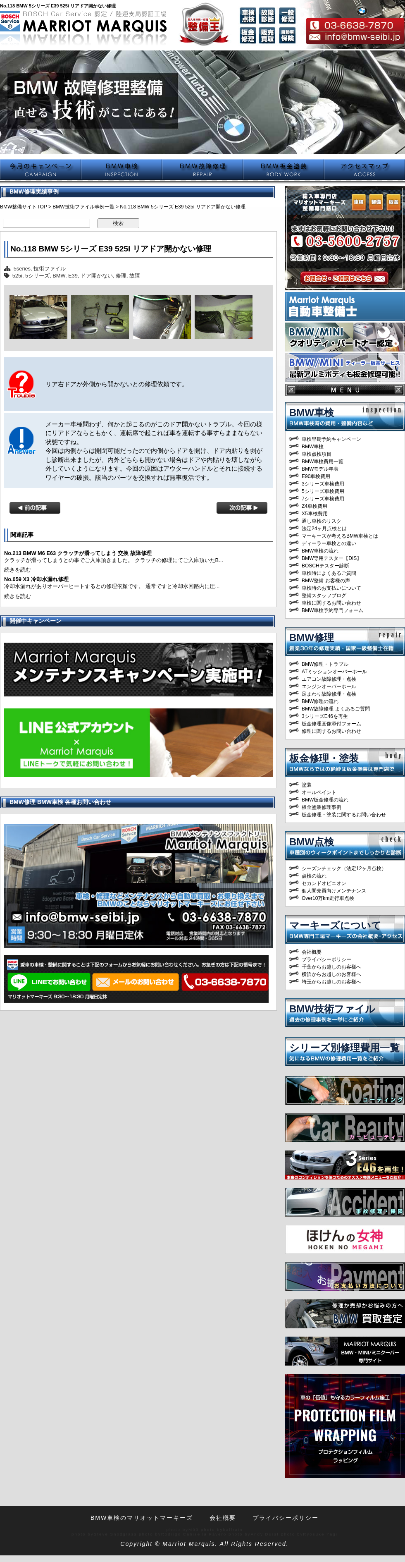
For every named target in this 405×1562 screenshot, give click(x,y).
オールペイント (319, 792)
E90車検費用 (316, 476)
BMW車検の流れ (320, 551)
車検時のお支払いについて (331, 588)
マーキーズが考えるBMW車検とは (340, 536)
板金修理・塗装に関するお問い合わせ (344, 815)
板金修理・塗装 (324, 758)
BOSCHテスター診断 (325, 566)
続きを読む (17, 570)
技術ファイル (49, 269)
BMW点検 (311, 841)
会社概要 (312, 952)
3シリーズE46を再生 (325, 716)
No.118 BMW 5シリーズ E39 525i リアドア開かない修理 (110, 248)
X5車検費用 (315, 514)
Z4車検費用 (314, 506)
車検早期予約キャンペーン (331, 439)
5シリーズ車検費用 (323, 491)
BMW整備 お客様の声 (326, 581)
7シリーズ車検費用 (323, 499)
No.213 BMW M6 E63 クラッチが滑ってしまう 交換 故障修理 (78, 553)
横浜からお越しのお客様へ (331, 974)
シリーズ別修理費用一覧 (344, 1047)
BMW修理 (311, 637)
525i (17, 276)
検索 (118, 223)
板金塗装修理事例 (321, 807)
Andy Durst (265, 1534)
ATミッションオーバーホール (334, 672)
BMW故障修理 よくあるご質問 (336, 709)
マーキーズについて (335, 925)
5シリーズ (37, 276)
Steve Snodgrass (115, 1534)
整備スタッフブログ (324, 595)
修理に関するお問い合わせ (331, 731)
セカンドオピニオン (324, 883)
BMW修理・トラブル (325, 664)
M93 (193, 1529)
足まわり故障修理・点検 (329, 694)
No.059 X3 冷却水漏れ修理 (36, 579)
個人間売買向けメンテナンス (334, 891)
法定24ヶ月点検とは (324, 528)
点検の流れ (314, 876)
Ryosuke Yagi (320, 1534)
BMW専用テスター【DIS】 (332, 558)
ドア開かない (97, 276)
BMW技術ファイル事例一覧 (83, 207)
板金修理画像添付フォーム (331, 724)
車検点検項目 (316, 454)
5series (22, 269)
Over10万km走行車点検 (328, 898)
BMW (58, 276)
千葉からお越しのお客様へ (331, 967)
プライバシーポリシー (326, 959)
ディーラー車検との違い (329, 543)
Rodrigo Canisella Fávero (194, 1534)
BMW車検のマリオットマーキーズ (142, 1517)
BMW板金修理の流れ (325, 800)
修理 (121, 276)
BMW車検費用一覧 (322, 461)
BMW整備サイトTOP (23, 207)
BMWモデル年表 (320, 469)
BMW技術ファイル (332, 1008)
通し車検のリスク (321, 521)
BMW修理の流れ (320, 701)
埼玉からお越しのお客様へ (331, 982)
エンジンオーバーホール (329, 686)
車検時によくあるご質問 (329, 573)
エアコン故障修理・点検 (329, 679)
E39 (73, 276)
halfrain (233, 1529)
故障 (134, 276)
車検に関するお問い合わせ (331, 603)
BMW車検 (311, 412)
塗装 (307, 785)
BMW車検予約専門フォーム (332, 610)
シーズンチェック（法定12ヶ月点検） (344, 868)
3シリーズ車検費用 (323, 484)
